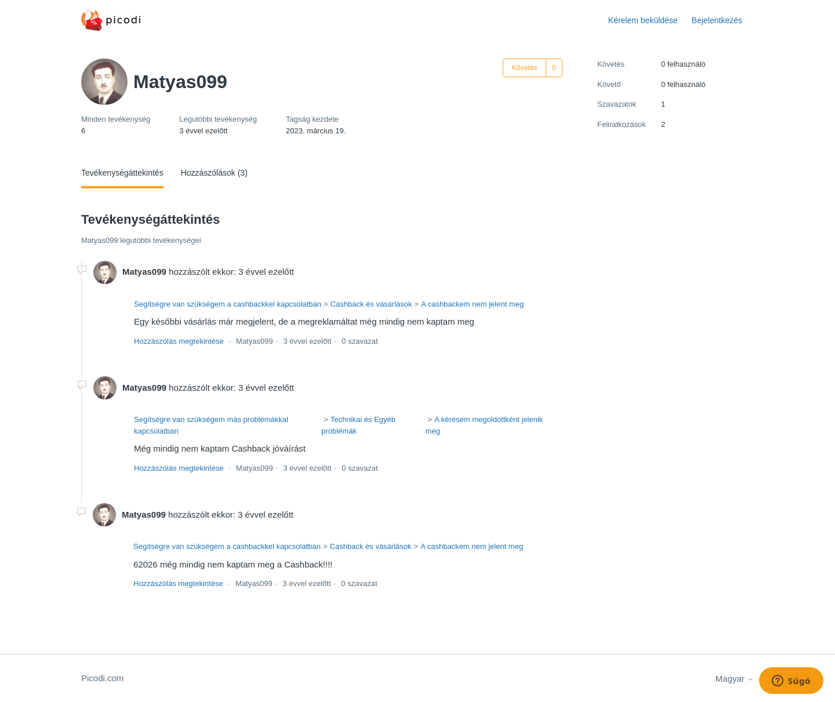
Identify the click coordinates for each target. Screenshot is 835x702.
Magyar (735, 678)
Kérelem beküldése (643, 20)
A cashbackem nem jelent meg (472, 304)
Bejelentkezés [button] (717, 20)
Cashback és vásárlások (371, 304)
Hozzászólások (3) (214, 172)
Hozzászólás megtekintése (179, 341)
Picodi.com (102, 678)
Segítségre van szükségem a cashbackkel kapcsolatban (227, 304)
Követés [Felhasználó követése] (524, 68)
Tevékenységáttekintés (122, 172)
